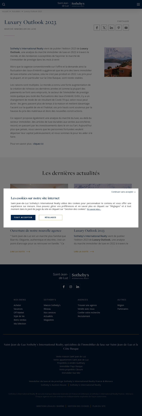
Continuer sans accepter (122, 191)
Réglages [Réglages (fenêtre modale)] (50, 217)
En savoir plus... (94, 209)
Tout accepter (23, 217)
